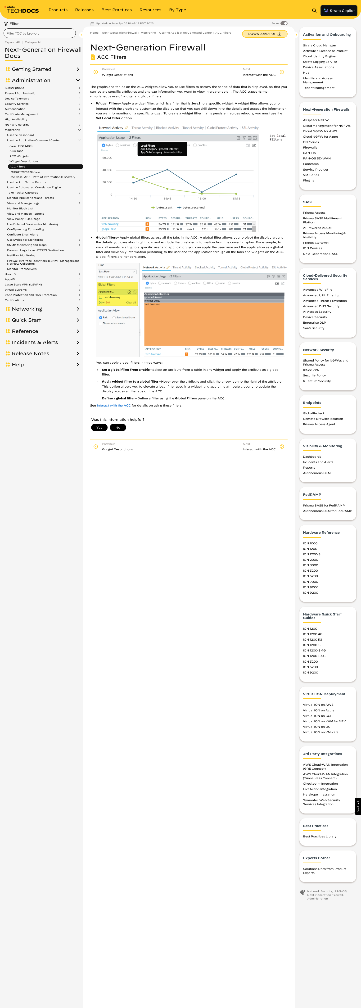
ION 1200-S (311, 555)
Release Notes (30, 353)
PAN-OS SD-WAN (317, 159)
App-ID (10, 279)
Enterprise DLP (314, 323)
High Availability (16, 119)
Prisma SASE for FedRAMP (324, 506)
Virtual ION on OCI (317, 728)
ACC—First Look (20, 145)
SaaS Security (314, 329)
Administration (31, 80)
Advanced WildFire (318, 291)
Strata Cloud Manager (319, 46)
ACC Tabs (16, 150)
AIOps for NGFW (316, 121)
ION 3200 (310, 572)
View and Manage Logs (23, 203)
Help (18, 364)
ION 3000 (310, 566)
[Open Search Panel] (315, 11)
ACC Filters (17, 166)
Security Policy (314, 376)
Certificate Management (21, 114)
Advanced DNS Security (321, 307)
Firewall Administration (21, 93)
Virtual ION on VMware (320, 733)
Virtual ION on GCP (317, 717)
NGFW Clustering (17, 124)
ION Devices (312, 249)
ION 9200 (310, 593)
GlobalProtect (313, 414)
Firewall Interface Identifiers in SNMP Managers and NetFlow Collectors (43, 262)
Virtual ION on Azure (318, 711)
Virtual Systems (16, 289)
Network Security (319, 892)
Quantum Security (317, 382)
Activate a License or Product (325, 52)
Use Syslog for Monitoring (25, 239)
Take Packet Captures (22, 192)
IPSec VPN (311, 371)
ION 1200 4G (312, 635)
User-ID (10, 274)
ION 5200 (310, 577)
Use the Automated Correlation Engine (34, 187)
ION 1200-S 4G (314, 651)
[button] (358, 806)
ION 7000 (310, 582)
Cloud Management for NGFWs (327, 126)
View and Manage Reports (25, 213)
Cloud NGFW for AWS (320, 132)
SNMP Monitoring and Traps (26, 245)
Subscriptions (14, 87)
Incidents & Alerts (35, 342)
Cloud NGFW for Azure (320, 137)
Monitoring (12, 129)
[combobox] (40, 33)
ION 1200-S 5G (314, 657)
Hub (306, 74)
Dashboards (312, 458)
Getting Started (31, 69)
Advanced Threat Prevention (325, 301)
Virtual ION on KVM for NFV (324, 722)
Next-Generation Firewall (119, 32)
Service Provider (315, 170)
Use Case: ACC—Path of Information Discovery (42, 176)
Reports (309, 468)
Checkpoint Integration (320, 785)
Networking (27, 309)
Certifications (14, 300)
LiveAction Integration (320, 790)
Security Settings (16, 103)
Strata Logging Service (320, 63)
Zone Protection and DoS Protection (31, 295)
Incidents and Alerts (318, 463)
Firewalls (310, 148)
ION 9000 (310, 588)
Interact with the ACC (24, 171)
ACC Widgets (18, 156)
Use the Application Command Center (33, 140)
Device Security (315, 318)
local (195, 103)
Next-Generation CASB (320, 255)
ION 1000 (310, 544)
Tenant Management (318, 89)
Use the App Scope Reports (26, 182)
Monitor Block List (20, 208)
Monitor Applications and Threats (30, 197)
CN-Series (311, 143)
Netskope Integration (319, 795)
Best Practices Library (320, 837)
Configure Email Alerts (22, 234)
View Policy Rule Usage (23, 218)
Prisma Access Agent (319, 425)
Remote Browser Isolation (323, 420)
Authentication (15, 109)
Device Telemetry (17, 98)
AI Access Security (317, 313)
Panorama (311, 165)
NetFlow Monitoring (21, 255)
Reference (25, 331)
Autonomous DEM (317, 474)
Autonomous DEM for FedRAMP (327, 512)
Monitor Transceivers (21, 268)
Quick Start (26, 320)
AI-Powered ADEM (317, 229)
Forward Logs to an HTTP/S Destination (35, 250)
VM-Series (311, 176)
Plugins (308, 181)
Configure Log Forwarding (25, 229)
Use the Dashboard (20, 134)
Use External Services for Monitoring (32, 224)
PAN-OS (309, 154)
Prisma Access (314, 214)
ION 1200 (310, 549)
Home (94, 32)
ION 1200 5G (312, 640)
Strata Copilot (339, 11)
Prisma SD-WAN (316, 244)
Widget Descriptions (23, 161)
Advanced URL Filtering (321, 296)
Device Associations (318, 68)
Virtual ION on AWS (318, 706)
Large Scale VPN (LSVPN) (23, 284)
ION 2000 (310, 561)
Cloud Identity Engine (319, 57)
